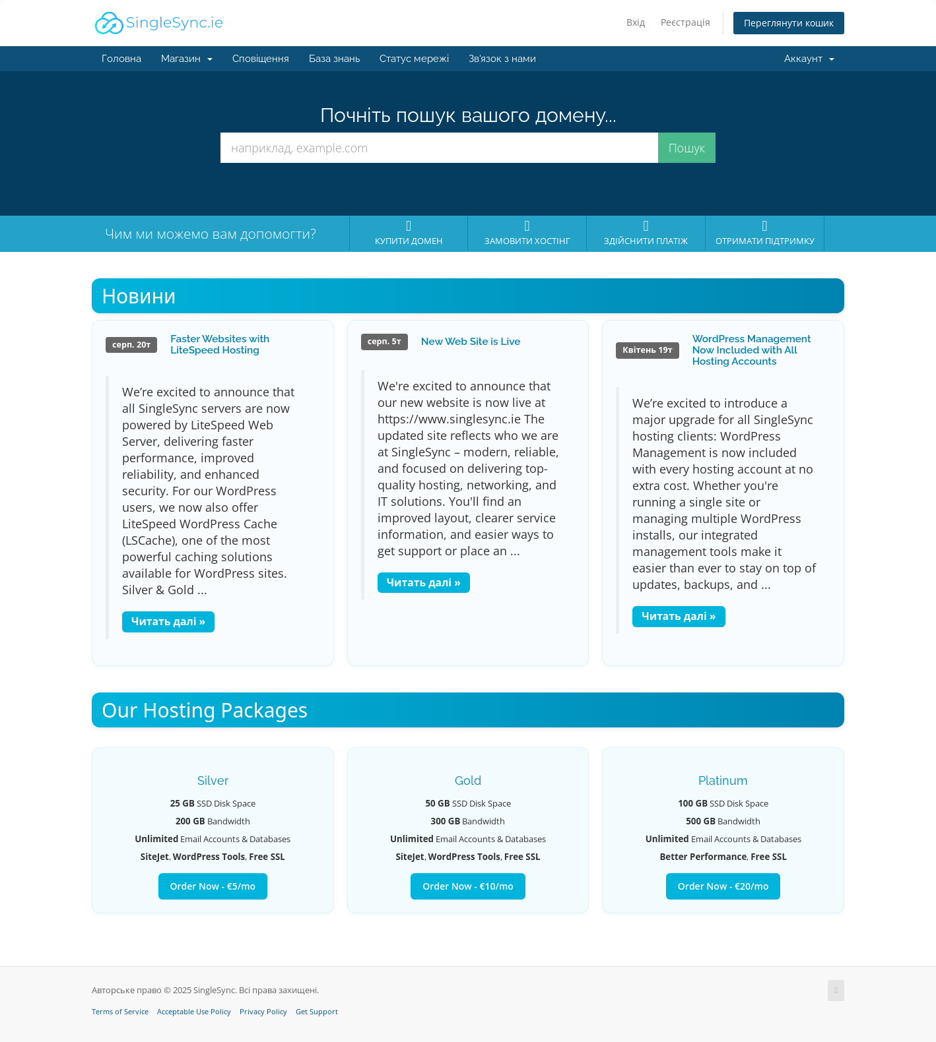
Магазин (187, 59)
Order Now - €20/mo (723, 886)
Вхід (635, 22)
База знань (334, 59)
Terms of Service (120, 1011)
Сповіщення (260, 59)
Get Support (317, 1011)
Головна (121, 59)
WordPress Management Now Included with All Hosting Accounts (751, 350)
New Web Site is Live (471, 342)
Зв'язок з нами (502, 59)
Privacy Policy (263, 1011)
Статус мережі (414, 59)
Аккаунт (809, 59)
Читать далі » (168, 621)
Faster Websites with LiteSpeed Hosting (219, 344)
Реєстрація (685, 22)
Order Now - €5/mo (213, 886)
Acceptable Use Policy (194, 1011)
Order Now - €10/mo (468, 886)
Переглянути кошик (789, 22)
